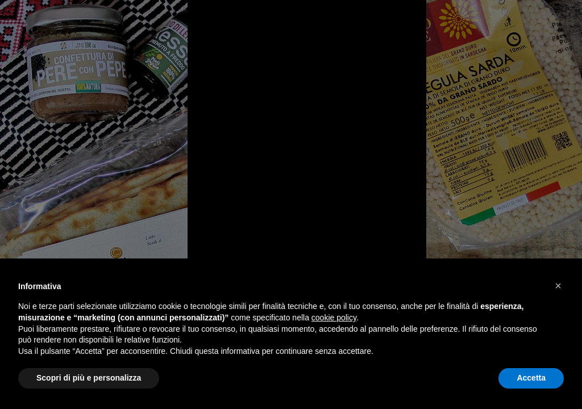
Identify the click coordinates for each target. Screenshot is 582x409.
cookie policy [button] (333, 317)
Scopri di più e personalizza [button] (88, 377)
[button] (558, 286)
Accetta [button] (531, 377)
